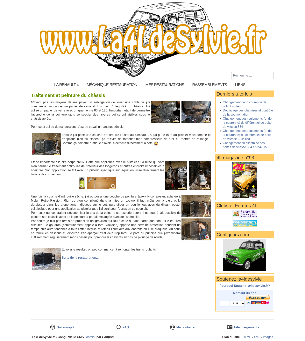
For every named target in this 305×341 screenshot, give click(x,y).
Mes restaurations (164, 85)
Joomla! (90, 337)
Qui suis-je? (65, 327)
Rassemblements (209, 85)
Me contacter (185, 327)
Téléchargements (246, 327)
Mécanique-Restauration (112, 85)
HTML (247, 337)
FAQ (125, 327)
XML (257, 337)
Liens (240, 85)
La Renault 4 (66, 85)
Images (268, 337)
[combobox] (252, 75)
